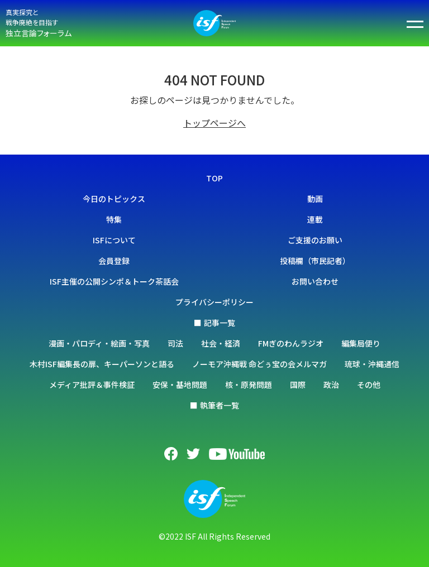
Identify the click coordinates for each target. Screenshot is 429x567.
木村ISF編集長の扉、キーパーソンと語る (102, 363)
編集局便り (360, 343)
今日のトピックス (114, 198)
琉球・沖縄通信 (372, 363)
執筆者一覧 (219, 405)
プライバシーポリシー (214, 301)
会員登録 (114, 260)
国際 (298, 384)
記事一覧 (219, 322)
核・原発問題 (248, 384)
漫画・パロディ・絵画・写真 (99, 343)
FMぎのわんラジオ (290, 343)
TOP (214, 178)
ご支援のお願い (315, 240)
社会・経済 (220, 343)
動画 (315, 198)
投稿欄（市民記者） (315, 260)
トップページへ (214, 123)
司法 (175, 343)
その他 (368, 384)
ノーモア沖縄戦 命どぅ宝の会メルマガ (259, 363)
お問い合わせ (315, 281)
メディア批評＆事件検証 (92, 384)
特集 (114, 219)
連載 (315, 219)
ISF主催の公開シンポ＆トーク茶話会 (114, 281)
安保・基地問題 (179, 384)
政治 (331, 384)
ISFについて (114, 240)
